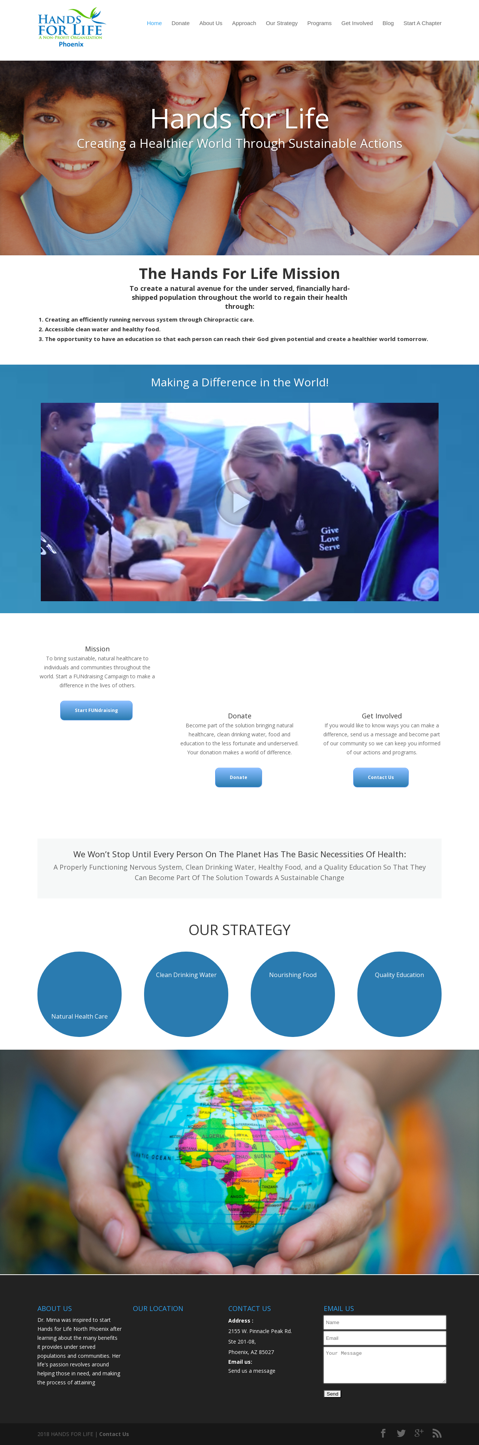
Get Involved (357, 23)
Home (154, 23)
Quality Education (399, 975)
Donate (180, 23)
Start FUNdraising (96, 710)
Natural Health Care (79, 1016)
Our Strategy (282, 23)
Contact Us (381, 777)
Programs (319, 23)
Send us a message (251, 1370)
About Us (211, 23)
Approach (244, 23)
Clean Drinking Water (186, 975)
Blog (388, 23)
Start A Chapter (422, 23)
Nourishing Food (293, 975)
